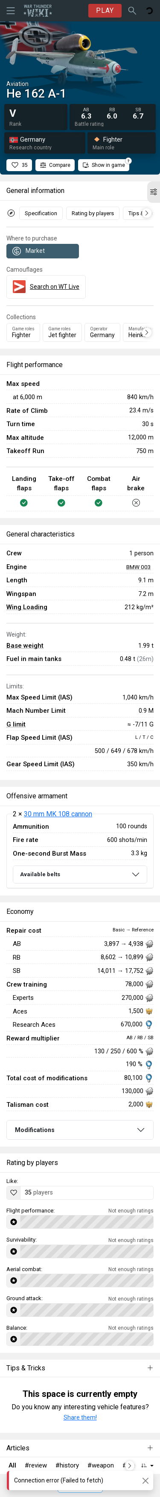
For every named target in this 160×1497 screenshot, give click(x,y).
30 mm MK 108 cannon (58, 814)
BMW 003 (138, 566)
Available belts (40, 874)
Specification (41, 213)
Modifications (35, 1129)
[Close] (145, 1480)
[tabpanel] (80, 851)
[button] (153, 192)
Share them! (80, 1417)
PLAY (105, 10)
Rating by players (93, 213)
